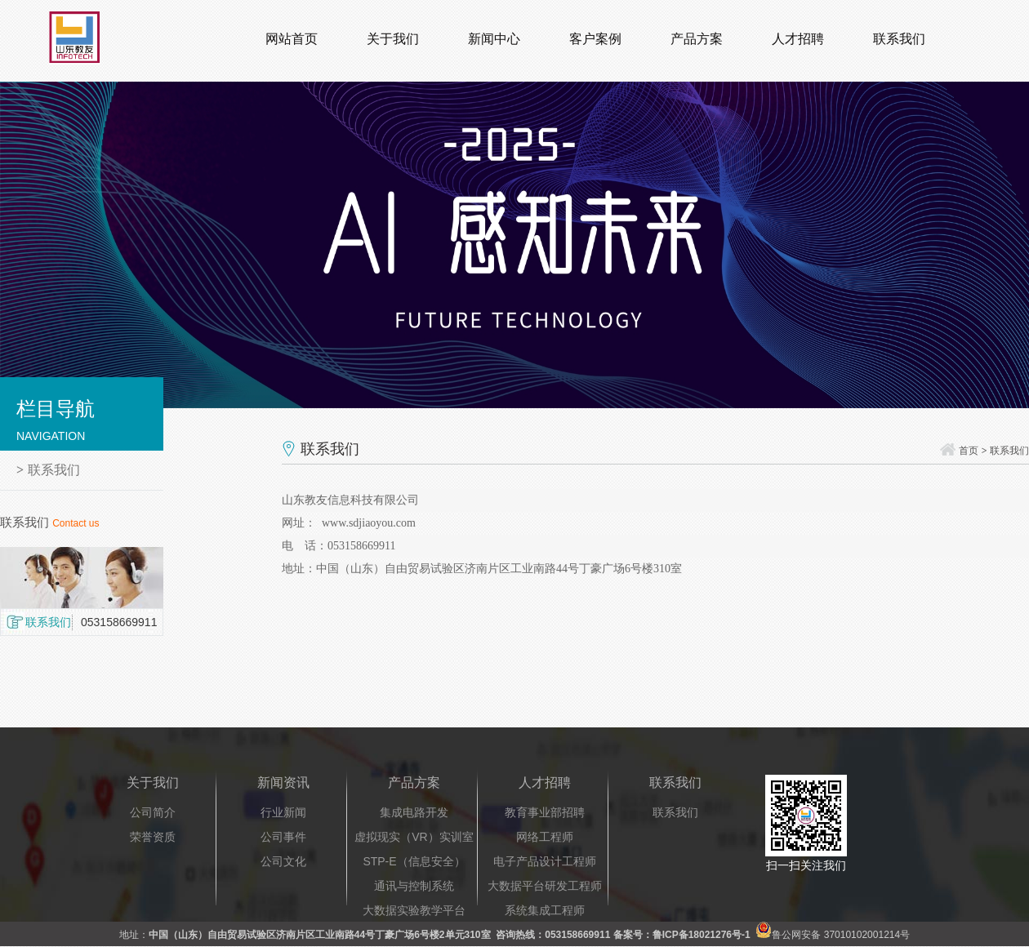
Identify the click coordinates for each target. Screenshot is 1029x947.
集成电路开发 (414, 812)
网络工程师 (544, 836)
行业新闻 (283, 812)
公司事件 (283, 836)
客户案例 (595, 39)
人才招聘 (798, 39)
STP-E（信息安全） (414, 861)
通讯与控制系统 (414, 885)
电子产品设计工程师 (544, 861)
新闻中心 (494, 39)
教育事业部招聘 (545, 812)
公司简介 (153, 812)
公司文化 (283, 861)
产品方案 (696, 39)
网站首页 (291, 39)
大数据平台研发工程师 (545, 885)
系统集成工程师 (545, 910)
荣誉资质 (153, 836)
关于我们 (393, 39)
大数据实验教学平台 (414, 910)
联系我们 (899, 39)
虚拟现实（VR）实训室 (413, 836)
